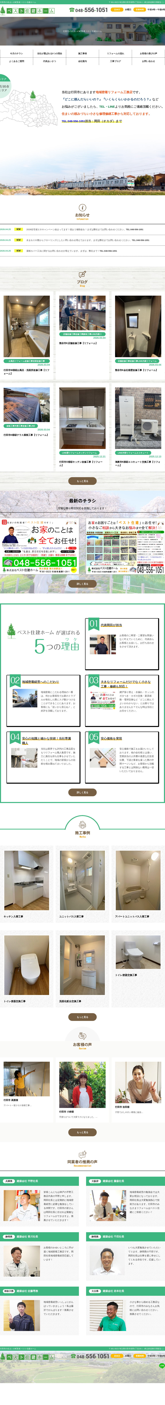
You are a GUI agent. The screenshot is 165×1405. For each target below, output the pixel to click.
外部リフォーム (130, 453)
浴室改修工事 (39, 361)
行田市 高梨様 (12, 1104)
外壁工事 (19, 426)
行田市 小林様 (67, 1116)
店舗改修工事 (69, 334)
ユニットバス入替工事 (72, 919)
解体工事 (88, 334)
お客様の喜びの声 (148, 53)
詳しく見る (82, 586)
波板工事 (10, 426)
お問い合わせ (148, 61)
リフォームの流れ (115, 53)
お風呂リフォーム (16, 361)
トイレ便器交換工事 (15, 1005)
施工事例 (82, 53)
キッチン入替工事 (14, 919)
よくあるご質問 (16, 61)
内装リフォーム (19, 365)
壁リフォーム (73, 453)
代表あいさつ (49, 61)
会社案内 (82, 61)
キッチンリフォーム (89, 453)
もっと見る (82, 482)
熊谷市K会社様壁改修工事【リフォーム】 (138, 370)
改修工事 (29, 361)
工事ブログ (115, 61)
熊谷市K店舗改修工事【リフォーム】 (79, 343)
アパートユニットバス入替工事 (133, 919)
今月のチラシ (16, 53)
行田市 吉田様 (123, 1111)
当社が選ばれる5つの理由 (49, 53)
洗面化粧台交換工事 (70, 1005)
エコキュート (144, 453)
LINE (9, 365)
